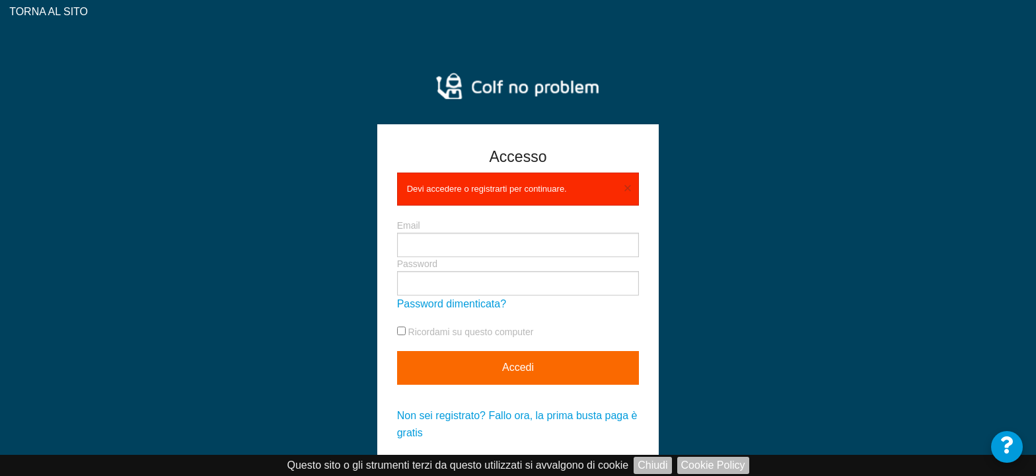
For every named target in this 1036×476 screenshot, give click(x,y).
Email (518, 238)
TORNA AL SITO (47, 11)
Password (518, 277)
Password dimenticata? (451, 303)
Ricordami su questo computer (465, 332)
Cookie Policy (713, 465)
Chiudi (652, 465)
